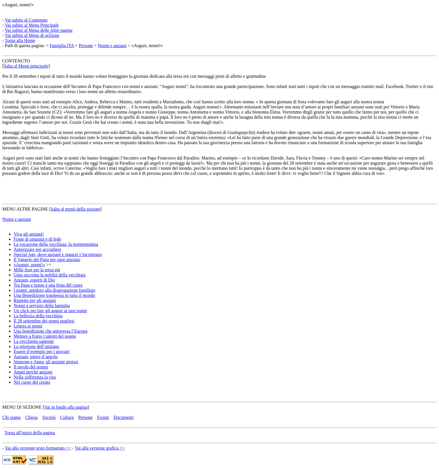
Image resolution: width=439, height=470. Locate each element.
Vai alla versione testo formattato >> (38, 448)
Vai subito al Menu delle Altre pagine (39, 30)
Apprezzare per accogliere (37, 249)
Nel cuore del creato (32, 382)
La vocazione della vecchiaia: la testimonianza (56, 244)
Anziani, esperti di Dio (34, 280)
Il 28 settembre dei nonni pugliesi (44, 320)
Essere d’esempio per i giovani (41, 351)
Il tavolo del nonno (31, 366)
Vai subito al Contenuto (26, 20)
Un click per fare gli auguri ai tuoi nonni (50, 310)
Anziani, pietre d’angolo (36, 356)
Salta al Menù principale (26, 66)
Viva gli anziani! (29, 234)
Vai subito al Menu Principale (32, 25)
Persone (86, 45)
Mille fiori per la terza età (37, 269)
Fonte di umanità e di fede (37, 239)
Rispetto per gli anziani (35, 300)
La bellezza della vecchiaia (38, 315)
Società (49, 417)
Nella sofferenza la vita (35, 377)
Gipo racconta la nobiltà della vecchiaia (50, 274)
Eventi (103, 417)
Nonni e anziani (112, 45)
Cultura (67, 417)
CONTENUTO (16, 60)
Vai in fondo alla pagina (66, 407)
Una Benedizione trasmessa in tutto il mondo (54, 295)
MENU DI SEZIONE (22, 407)
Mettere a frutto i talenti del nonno (45, 336)
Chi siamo (11, 417)
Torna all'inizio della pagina (30, 432)
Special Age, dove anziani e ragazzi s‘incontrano (58, 254)
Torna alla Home (20, 40)
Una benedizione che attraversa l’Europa (50, 331)
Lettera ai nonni (28, 326)
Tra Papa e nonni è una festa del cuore (48, 285)
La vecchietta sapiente (34, 341)
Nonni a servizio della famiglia (42, 305)
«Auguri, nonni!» (18, 4)
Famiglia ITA (62, 45)
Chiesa (31, 417)
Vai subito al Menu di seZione (32, 35)
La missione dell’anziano (36, 346)
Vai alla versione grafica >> (100, 448)
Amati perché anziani (33, 372)
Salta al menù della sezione (75, 209)
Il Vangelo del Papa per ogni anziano (47, 259)
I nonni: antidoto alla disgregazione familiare (54, 290)
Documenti (123, 417)
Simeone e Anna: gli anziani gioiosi (46, 361)
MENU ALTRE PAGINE (25, 209)
